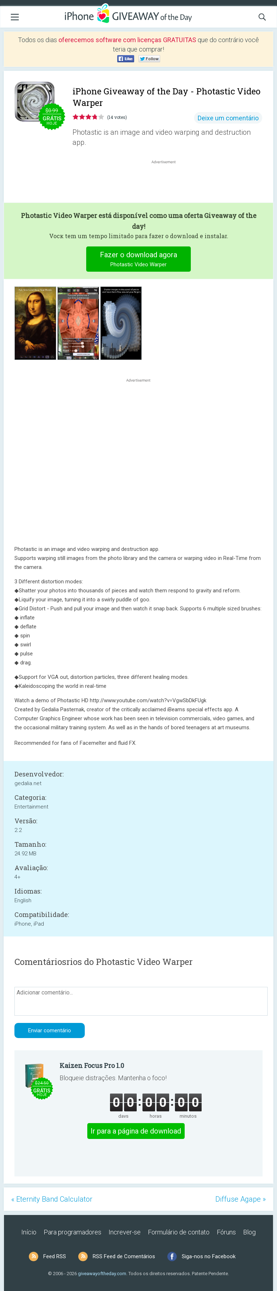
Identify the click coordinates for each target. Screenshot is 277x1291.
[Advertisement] (167, 183)
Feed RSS (54, 1256)
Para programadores (72, 1232)
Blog (249, 1232)
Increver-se (125, 1232)
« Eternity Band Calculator (51, 1199)
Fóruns (226, 1232)
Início (28, 1232)
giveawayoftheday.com (102, 1273)
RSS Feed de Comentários (124, 1256)
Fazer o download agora (139, 260)
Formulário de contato (179, 1232)
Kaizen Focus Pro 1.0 (92, 1065)
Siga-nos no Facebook (209, 1256)
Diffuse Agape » (240, 1199)
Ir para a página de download (136, 1131)
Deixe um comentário (228, 118)
